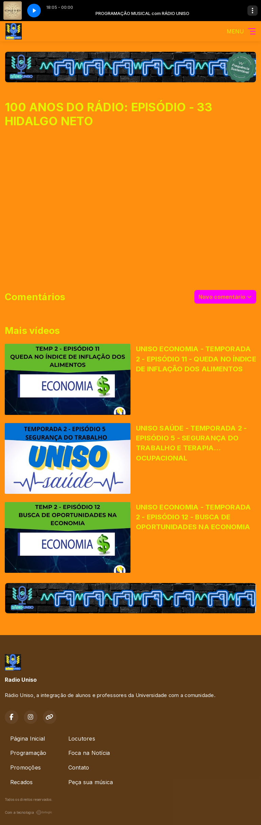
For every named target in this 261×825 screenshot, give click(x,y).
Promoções (25, 767)
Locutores (81, 738)
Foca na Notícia (89, 752)
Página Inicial (27, 738)
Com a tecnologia (28, 812)
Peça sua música (90, 782)
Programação (28, 752)
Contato (78, 767)
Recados (21, 782)
